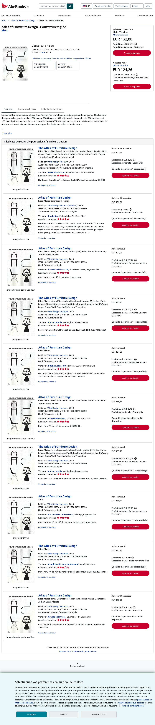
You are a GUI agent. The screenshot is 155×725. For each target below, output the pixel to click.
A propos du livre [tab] (27, 109)
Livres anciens (64, 15)
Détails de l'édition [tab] (51, 109)
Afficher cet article (120, 35)
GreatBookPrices (57, 418)
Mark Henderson (56, 172)
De (44, 65)
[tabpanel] (55, 124)
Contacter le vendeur (47, 185)
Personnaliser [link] (99, 714)
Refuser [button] (64, 714)
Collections (39, 15)
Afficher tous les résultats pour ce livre (77, 651)
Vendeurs (119, 15)
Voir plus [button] (8, 133)
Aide (148, 6)
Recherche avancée (11, 15)
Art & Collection (93, 15)
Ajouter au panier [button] (132, 53)
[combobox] (52, 6)
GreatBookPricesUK (58, 269)
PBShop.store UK (57, 365)
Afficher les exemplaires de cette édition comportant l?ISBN (62, 58)
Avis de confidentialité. (133, 705)
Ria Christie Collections (60, 514)
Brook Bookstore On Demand (63, 564)
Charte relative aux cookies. (131, 702)
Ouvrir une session (103, 6)
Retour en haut (77, 666)
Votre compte (121, 6)
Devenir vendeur (145, 15)
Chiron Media (55, 322)
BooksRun (53, 216)
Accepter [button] (31, 714)
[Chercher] (70, 6)
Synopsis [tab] (8, 109)
